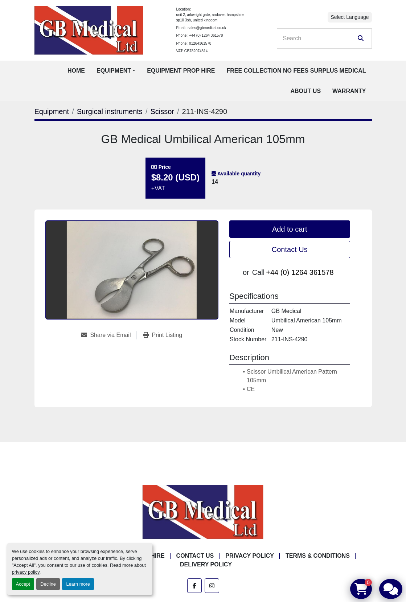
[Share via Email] (109, 335)
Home (76, 71)
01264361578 (200, 43)
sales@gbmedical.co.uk (207, 28)
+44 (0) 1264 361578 (206, 35)
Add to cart (289, 229)
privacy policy (26, 572)
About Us (306, 91)
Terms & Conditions (318, 556)
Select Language (350, 17)
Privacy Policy (249, 556)
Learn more (78, 584)
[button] (116, 71)
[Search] (319, 38)
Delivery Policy (206, 564)
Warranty (349, 91)
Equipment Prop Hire (181, 71)
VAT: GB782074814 (192, 51)
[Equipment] (51, 111)
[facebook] (194, 585)
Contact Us (290, 249)
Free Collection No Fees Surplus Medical (296, 71)
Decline (48, 584)
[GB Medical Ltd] (203, 511)
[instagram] (212, 585)
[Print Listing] (163, 335)
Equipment (114, 71)
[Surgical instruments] (110, 111)
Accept (23, 584)
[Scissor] (162, 111)
